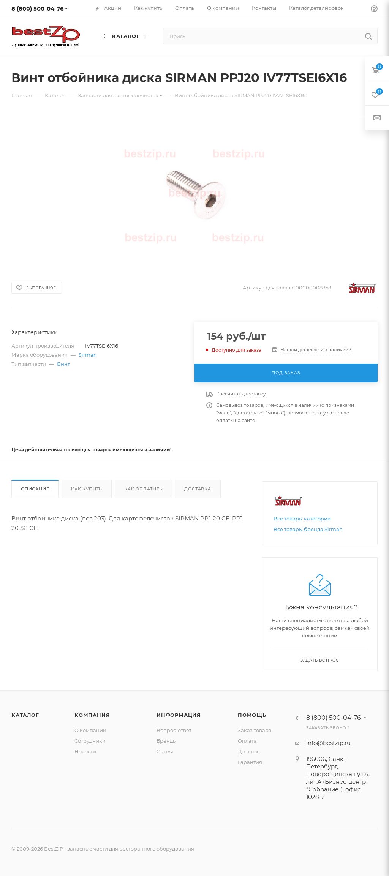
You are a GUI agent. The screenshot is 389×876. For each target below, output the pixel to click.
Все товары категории (302, 518)
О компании (90, 730)
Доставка (197, 489)
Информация (179, 715)
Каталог (25, 715)
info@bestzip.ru (328, 742)
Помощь (252, 715)
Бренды (167, 741)
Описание (35, 489)
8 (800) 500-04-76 (37, 8)
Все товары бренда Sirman (308, 529)
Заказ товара (255, 730)
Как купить (86, 489)
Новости (85, 751)
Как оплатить (143, 489)
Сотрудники (90, 741)
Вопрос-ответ (174, 730)
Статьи (165, 751)
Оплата (247, 741)
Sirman (88, 355)
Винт (63, 364)
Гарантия (250, 762)
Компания (92, 715)
